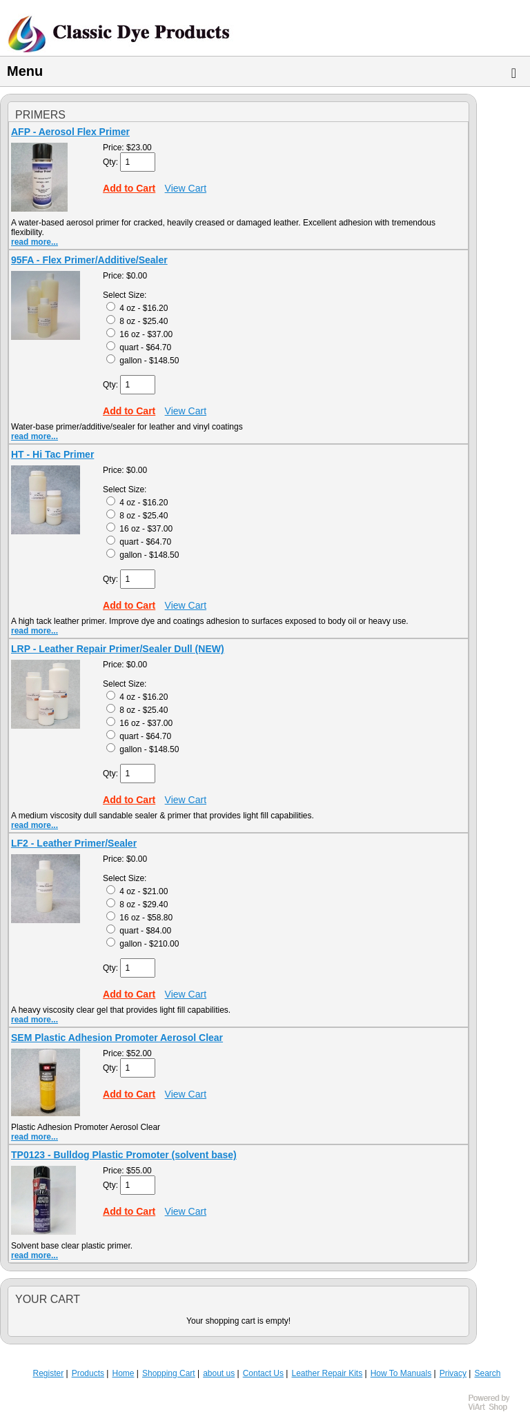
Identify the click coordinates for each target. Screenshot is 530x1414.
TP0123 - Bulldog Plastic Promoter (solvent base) (124, 1154)
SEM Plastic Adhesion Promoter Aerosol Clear (117, 1037)
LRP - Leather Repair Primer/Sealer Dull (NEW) (117, 648)
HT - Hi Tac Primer (52, 454)
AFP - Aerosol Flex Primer (70, 131)
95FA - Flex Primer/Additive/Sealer (89, 259)
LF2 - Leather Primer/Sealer (74, 843)
